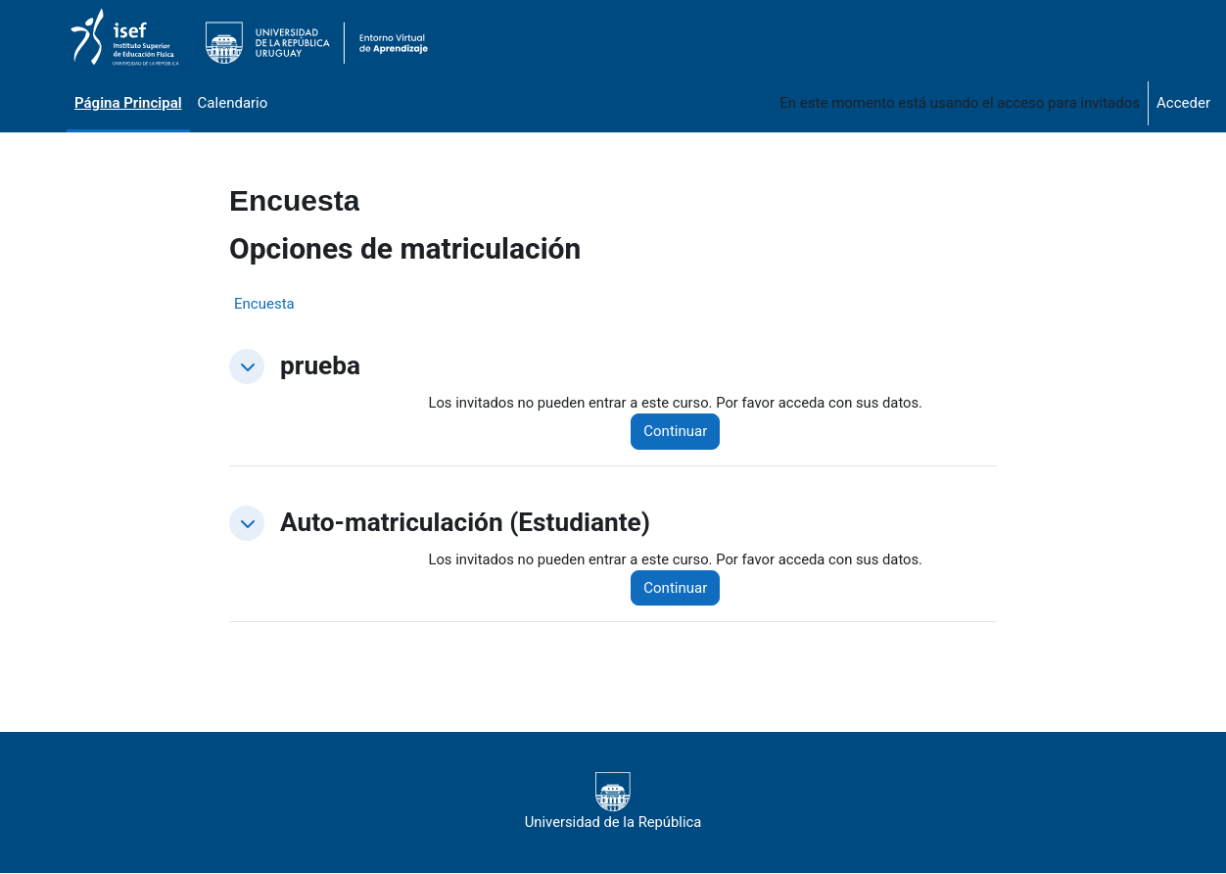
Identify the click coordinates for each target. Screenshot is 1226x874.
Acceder (1183, 103)
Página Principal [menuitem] (128, 103)
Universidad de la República (612, 802)
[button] (246, 366)
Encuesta (264, 304)
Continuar (679, 432)
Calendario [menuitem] (233, 103)
